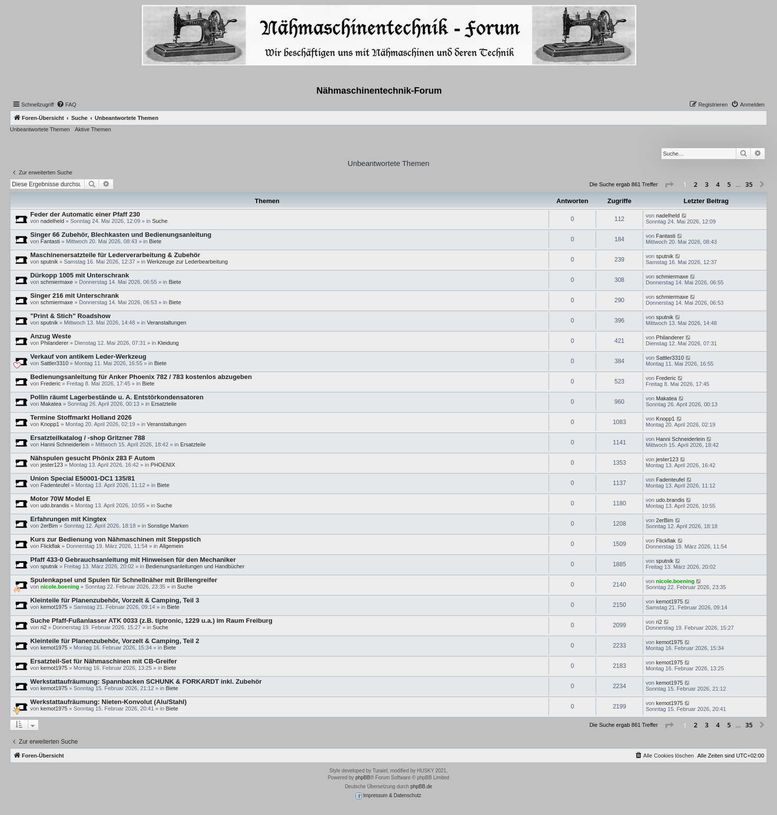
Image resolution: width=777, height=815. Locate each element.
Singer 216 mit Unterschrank (74, 295)
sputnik (49, 262)
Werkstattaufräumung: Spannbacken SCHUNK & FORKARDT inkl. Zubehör (146, 681)
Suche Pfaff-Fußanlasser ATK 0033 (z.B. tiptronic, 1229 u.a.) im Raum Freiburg (151, 620)
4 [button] (718, 184)
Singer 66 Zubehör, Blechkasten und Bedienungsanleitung (121, 234)
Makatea (51, 404)
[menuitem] (66, 104)
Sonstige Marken (168, 526)
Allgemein (171, 546)
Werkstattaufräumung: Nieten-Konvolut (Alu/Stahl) (108, 702)
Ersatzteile (163, 404)
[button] (669, 185)
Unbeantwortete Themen (40, 129)
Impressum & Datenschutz (388, 796)
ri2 (44, 627)
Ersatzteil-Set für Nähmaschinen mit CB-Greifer (103, 661)
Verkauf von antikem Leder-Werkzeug (88, 356)
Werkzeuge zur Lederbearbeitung (187, 262)
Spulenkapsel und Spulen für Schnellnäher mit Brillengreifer (123, 580)
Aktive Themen (93, 129)
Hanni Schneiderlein (65, 444)
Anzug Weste (50, 336)
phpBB (362, 777)
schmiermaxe (57, 282)
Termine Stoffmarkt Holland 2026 (81, 417)
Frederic (50, 383)
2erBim (49, 526)
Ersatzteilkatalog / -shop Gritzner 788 (87, 437)
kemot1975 (54, 607)
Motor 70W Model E (60, 498)
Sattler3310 (54, 363)
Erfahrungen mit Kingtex (68, 519)
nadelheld (52, 221)
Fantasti (50, 241)
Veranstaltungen (166, 323)
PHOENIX (163, 465)
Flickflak (50, 546)
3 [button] (707, 184)
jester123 (52, 465)
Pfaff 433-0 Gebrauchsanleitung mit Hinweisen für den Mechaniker (133, 559)
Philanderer (54, 343)
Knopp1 (50, 424)
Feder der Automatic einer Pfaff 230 (85, 214)
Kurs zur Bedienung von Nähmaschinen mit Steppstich (115, 539)
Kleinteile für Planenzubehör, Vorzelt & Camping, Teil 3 (114, 600)
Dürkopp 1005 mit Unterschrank (79, 275)
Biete (155, 241)
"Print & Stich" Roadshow (70, 316)
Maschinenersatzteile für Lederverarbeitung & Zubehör (115, 255)
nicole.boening (60, 587)
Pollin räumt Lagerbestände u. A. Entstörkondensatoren (117, 397)
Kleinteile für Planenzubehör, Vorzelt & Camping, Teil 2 (114, 641)
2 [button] (695, 184)
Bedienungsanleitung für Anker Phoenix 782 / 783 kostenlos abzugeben (141, 376)
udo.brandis (55, 505)
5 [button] (729, 184)
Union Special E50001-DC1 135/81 (82, 478)
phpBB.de (421, 786)
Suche (159, 221)
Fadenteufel (55, 485)
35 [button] (749, 184)
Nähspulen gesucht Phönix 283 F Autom (92, 458)
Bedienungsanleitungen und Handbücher (195, 566)
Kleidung (168, 343)
